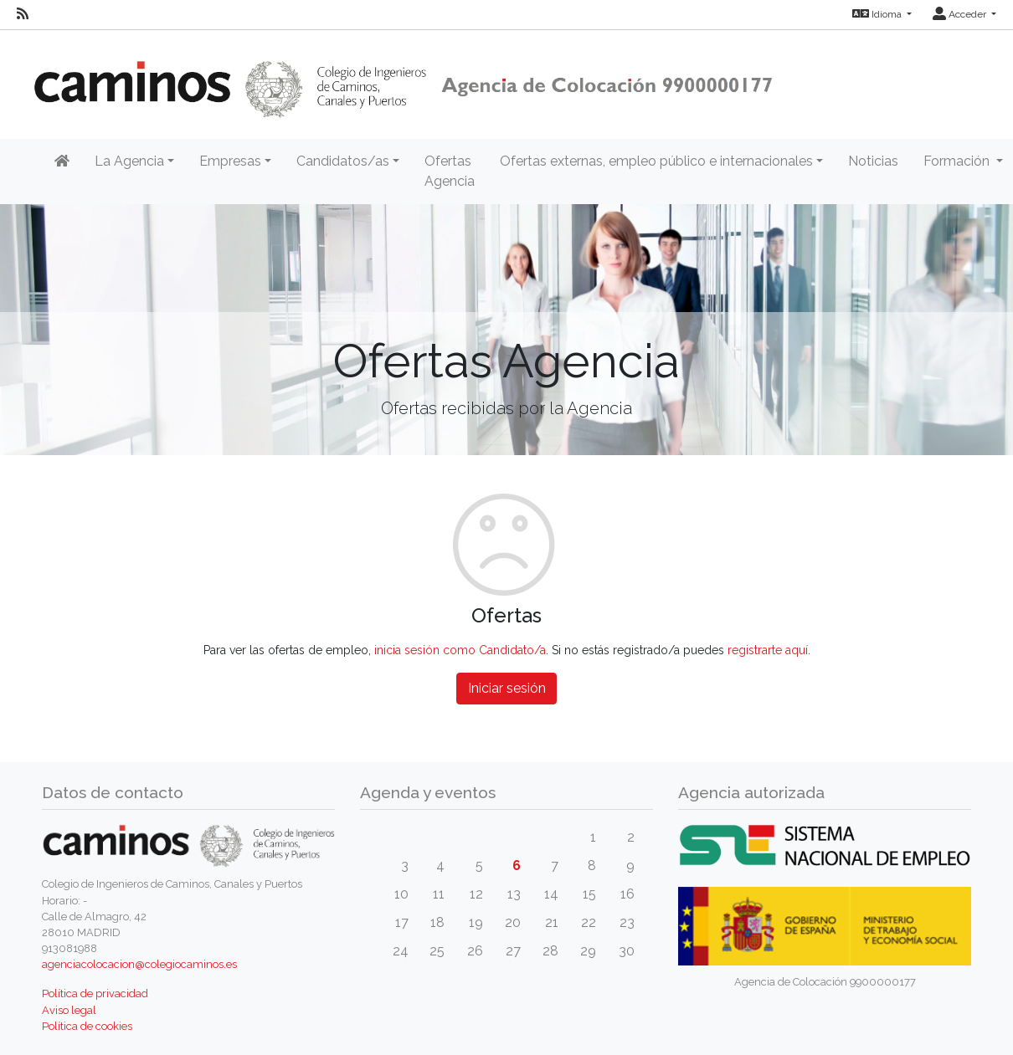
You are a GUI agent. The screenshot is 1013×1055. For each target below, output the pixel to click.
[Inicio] (62, 161)
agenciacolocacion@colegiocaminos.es (139, 964)
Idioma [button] (878, 14)
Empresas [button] (230, 161)
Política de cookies (87, 1026)
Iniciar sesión (507, 688)
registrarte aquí (768, 650)
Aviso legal (69, 1010)
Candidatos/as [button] (342, 161)
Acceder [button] (961, 14)
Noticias (873, 161)
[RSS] (22, 14)
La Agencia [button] (129, 161)
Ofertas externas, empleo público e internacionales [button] (656, 161)
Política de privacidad (95, 993)
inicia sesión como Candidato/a (460, 650)
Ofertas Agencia (449, 171)
